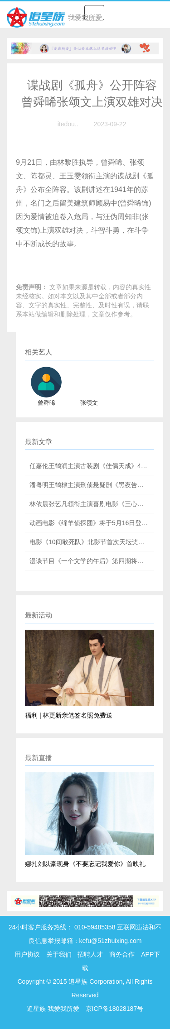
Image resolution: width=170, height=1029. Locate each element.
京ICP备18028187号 (115, 1008)
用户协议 (27, 954)
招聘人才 (91, 954)
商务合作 (122, 954)
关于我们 (59, 954)
